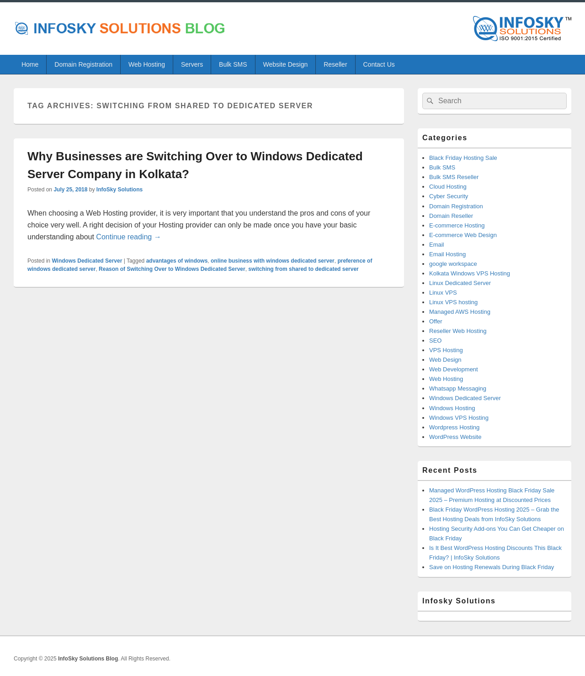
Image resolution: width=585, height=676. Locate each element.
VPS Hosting (446, 350)
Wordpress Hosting (454, 427)
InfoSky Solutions (119, 189)
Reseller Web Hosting (457, 330)
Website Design (285, 64)
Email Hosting (447, 254)
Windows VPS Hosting (459, 417)
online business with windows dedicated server (273, 261)
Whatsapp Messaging (457, 388)
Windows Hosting (452, 408)
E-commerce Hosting (456, 225)
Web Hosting (146, 64)
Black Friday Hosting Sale (463, 157)
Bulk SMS (233, 64)
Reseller (335, 64)
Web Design (445, 359)
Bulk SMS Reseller (454, 177)
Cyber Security (448, 196)
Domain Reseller (451, 215)
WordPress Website (455, 436)
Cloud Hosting (448, 186)
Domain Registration (83, 64)
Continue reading (128, 237)
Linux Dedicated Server (460, 283)
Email (436, 244)
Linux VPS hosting (453, 302)
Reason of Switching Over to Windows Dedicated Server (172, 269)
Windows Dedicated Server (87, 261)
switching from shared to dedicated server (303, 269)
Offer (435, 321)
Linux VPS (443, 292)
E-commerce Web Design (463, 235)
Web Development (453, 369)
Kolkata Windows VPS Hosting (469, 273)
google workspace (453, 263)
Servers (192, 64)
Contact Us (379, 64)
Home (29, 64)
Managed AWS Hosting (459, 311)
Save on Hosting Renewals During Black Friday (491, 567)
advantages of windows (177, 261)
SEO (435, 340)
